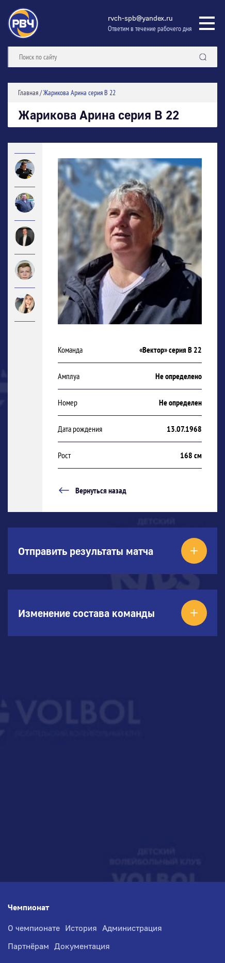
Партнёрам (28, 946)
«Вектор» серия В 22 (170, 349)
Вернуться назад (92, 490)
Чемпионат (28, 907)
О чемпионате (34, 928)
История (81, 928)
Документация (82, 946)
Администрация (132, 928)
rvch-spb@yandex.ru (140, 17)
